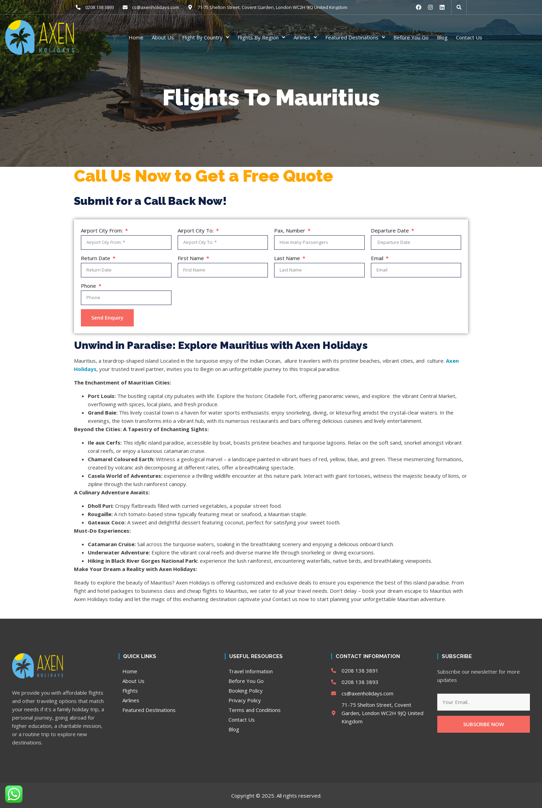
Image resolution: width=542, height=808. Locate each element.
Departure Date (390, 230)
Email (378, 257)
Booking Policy (245, 690)
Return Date (96, 257)
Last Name (287, 257)
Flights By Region (261, 37)
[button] (459, 7)
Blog (442, 37)
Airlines (305, 37)
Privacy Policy (244, 699)
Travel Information (250, 670)
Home (136, 37)
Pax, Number (290, 230)
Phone (89, 285)
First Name (191, 257)
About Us (163, 37)
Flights (130, 690)
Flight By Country (205, 37)
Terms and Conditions (254, 709)
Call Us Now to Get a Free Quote (203, 175)
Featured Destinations (355, 37)
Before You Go (411, 37)
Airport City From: (102, 230)
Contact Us (469, 37)
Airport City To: (196, 230)
